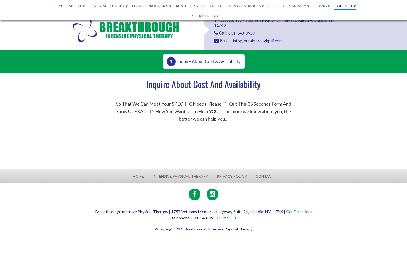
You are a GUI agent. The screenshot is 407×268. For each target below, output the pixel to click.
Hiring (320, 6)
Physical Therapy (107, 6)
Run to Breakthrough (198, 6)
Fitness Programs (150, 6)
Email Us (228, 217)
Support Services (243, 6)
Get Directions (299, 211)
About (75, 6)
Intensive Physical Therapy (180, 176)
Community (294, 6)
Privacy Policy (232, 176)
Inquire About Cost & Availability (209, 61)
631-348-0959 (241, 32)
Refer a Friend (204, 15)
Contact (343, 6)
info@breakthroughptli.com (258, 40)
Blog (273, 6)
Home (58, 6)
